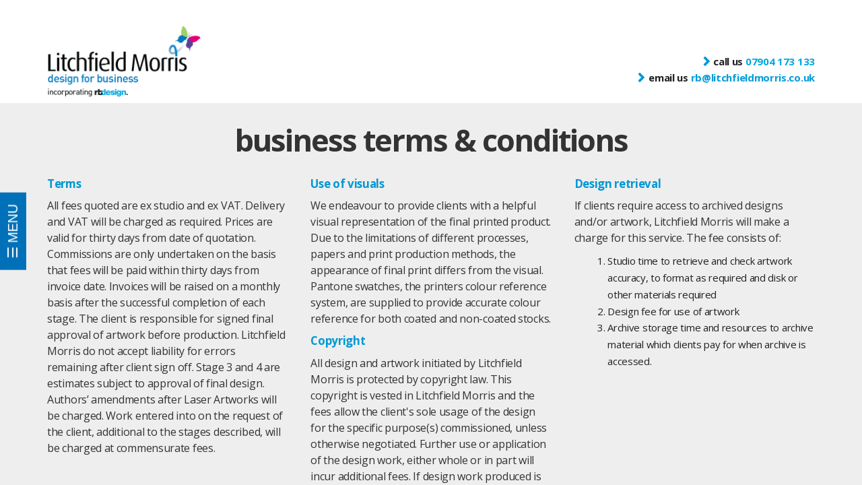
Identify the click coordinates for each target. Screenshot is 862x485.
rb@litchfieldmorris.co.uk (753, 77)
